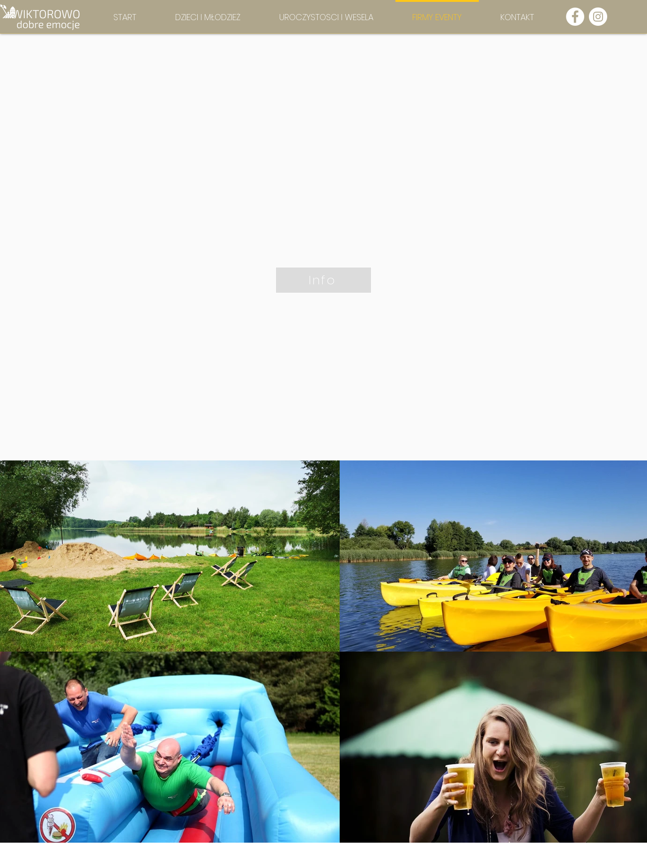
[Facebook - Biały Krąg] (575, 16)
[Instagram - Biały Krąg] (598, 16)
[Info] (323, 280)
